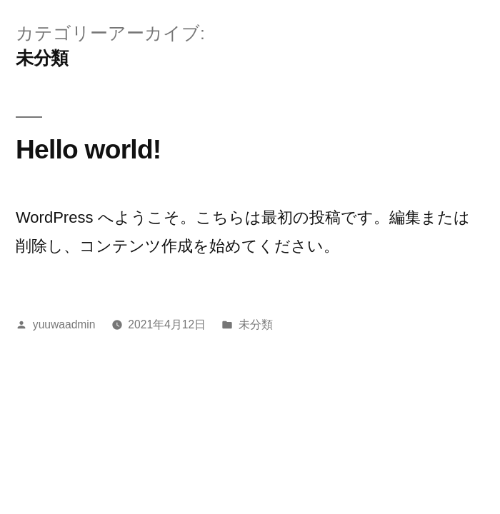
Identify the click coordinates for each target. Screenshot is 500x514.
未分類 (256, 324)
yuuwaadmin (64, 324)
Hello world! (88, 149)
